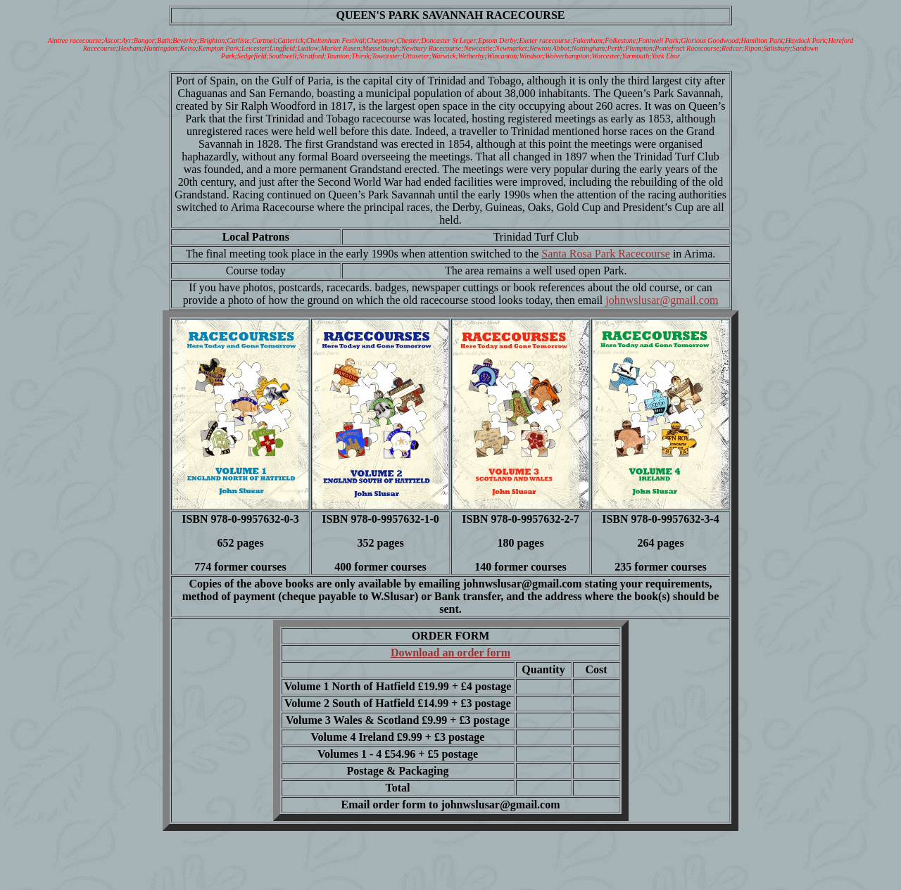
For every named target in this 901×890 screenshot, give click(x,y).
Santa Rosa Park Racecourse (605, 254)
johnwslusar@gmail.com (661, 300)
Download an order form (450, 653)
